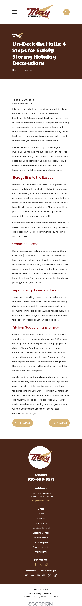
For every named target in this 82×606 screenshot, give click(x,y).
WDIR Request (41, 542)
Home (41, 513)
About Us (41, 518)
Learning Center (41, 532)
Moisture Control (41, 528)
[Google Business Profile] (46, 564)
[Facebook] (35, 564)
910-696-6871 (41, 479)
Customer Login (41, 547)
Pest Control (41, 523)
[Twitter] (41, 564)
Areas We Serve (41, 537)
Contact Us (41, 551)
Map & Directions (41, 500)
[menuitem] (27, 596)
